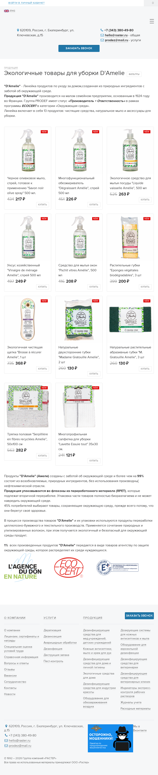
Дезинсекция (53, 636)
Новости (9, 694)
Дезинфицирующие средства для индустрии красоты (99, 688)
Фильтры (134, 74)
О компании (15, 618)
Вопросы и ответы (16, 663)
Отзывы (9, 669)
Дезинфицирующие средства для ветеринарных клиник (135, 677)
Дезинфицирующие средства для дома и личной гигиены (97, 663)
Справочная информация (21, 657)
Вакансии (10, 675)
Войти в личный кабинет (26, 3)
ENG (12, 11)
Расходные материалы (136, 708)
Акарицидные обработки (60, 642)
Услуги (50, 618)
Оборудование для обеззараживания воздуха (96, 702)
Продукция (11, 68)
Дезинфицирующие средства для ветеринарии (134, 663)
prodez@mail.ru (116, 40)
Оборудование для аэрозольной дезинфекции (133, 648)
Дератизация (52, 630)
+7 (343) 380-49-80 (119, 30)
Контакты (10, 688)
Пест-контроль (53, 661)
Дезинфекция (53, 648)
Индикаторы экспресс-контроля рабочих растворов (136, 692)
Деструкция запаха (56, 655)
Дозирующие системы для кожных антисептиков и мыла (135, 634)
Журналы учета (131, 702)
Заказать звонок (79, 48)
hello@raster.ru (116, 35)
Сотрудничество (15, 681)
